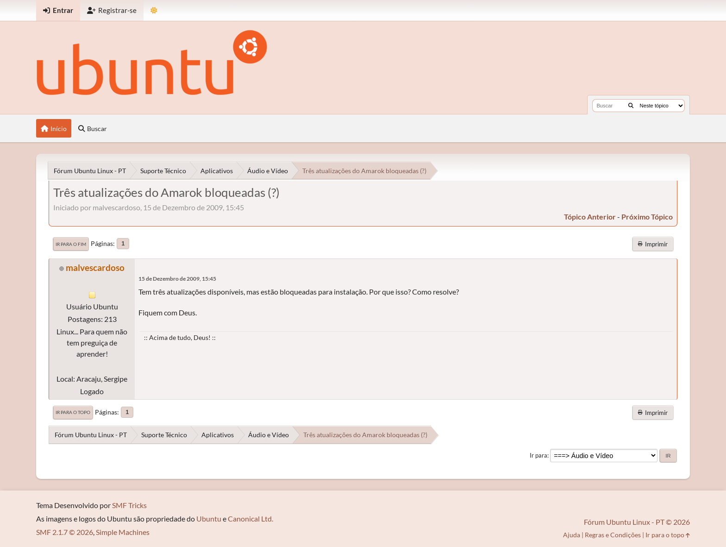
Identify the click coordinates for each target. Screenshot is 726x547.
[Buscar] (631, 105)
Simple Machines (123, 532)
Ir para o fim (71, 244)
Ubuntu (208, 518)
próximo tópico (647, 216)
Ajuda (571, 535)
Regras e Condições (613, 535)
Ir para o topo (73, 412)
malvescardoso (95, 267)
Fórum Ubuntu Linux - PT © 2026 (637, 521)
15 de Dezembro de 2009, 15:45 (177, 279)
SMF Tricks (129, 505)
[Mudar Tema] (154, 10)
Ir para (538, 455)
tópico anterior (590, 216)
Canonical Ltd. (250, 518)
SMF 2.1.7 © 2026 (64, 532)
